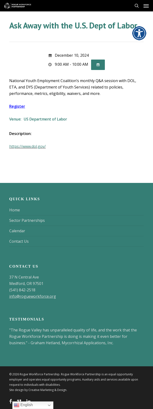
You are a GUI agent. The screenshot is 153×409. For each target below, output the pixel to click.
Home (14, 210)
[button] (146, 5)
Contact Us (19, 241)
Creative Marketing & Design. (47, 390)
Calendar (17, 230)
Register (17, 106)
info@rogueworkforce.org (32, 296)
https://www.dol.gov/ (27, 146)
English (23, 405)
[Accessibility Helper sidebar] (138, 31)
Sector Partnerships (27, 220)
